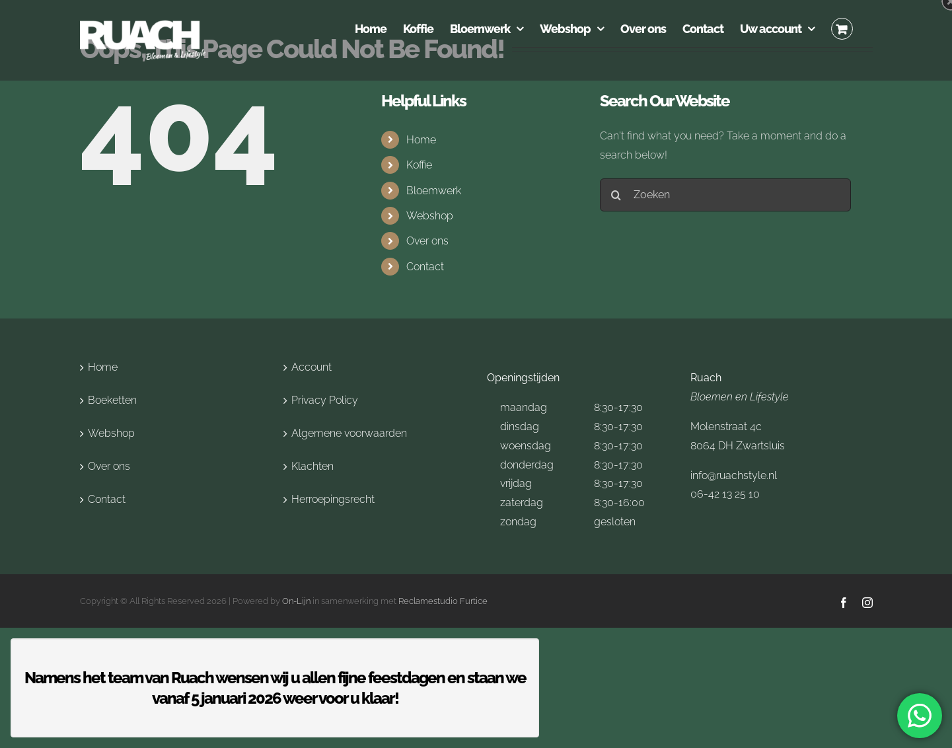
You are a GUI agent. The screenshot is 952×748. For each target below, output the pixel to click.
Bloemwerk (433, 190)
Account (311, 367)
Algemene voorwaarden (349, 433)
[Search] (616, 194)
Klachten (312, 466)
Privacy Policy (324, 400)
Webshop (429, 215)
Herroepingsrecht (333, 499)
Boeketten (112, 400)
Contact (425, 266)
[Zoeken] (725, 194)
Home (421, 139)
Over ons (427, 241)
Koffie (419, 165)
